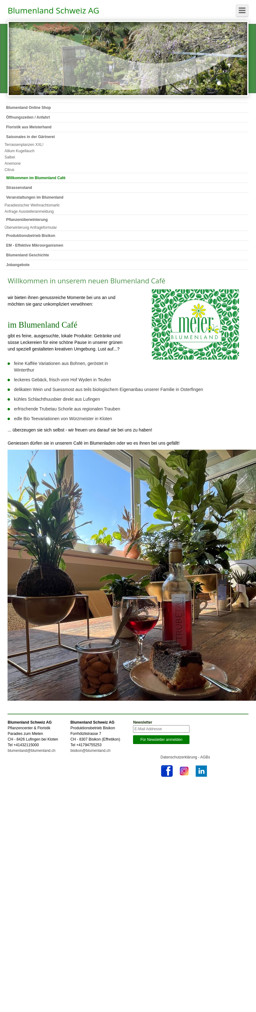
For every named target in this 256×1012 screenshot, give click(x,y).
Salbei (9, 157)
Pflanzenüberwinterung (27, 219)
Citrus (9, 170)
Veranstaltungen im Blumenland (34, 197)
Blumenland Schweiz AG (53, 10)
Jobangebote (17, 265)
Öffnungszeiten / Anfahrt (28, 117)
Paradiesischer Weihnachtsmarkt (31, 205)
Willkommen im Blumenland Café (35, 178)
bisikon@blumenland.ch (90, 750)
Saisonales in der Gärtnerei (30, 137)
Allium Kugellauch (19, 151)
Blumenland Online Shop (28, 107)
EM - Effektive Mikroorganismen (34, 245)
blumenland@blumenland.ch (31, 750)
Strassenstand (19, 187)
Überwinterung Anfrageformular (30, 227)
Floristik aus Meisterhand (28, 127)
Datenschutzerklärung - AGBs (185, 757)
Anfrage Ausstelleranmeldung (29, 211)
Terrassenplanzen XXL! (23, 144)
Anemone (12, 163)
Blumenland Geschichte (27, 255)
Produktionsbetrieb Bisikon (30, 235)
